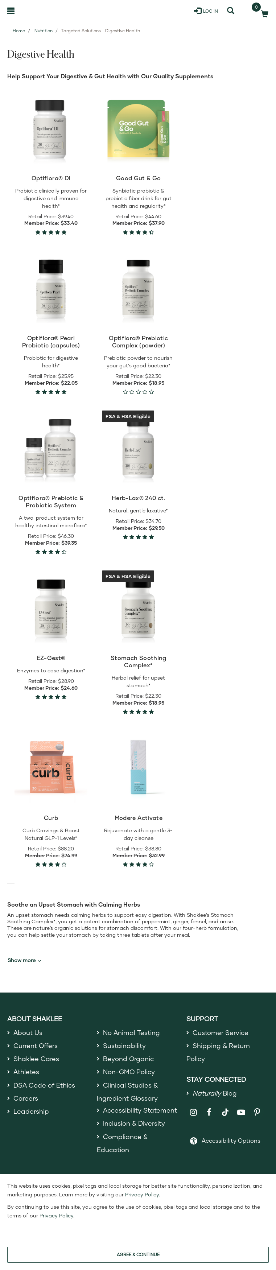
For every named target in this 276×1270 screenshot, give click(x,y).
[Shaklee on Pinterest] (257, 1112)
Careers (25, 1098)
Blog (215, 1093)
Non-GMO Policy (129, 1072)
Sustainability (124, 1046)
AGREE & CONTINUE (138, 1254)
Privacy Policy (142, 1194)
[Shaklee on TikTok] (225, 1108)
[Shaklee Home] (42, 11)
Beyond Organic (128, 1059)
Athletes (26, 1072)
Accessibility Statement (140, 1110)
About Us (28, 1032)
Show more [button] (24, 960)
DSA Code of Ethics (44, 1085)
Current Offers (35, 1046)
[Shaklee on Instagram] (193, 1112)
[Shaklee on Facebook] (209, 1112)
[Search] (231, 11)
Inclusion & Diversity (134, 1123)
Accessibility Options (231, 1140)
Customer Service (220, 1032)
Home (19, 30)
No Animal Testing (131, 1032)
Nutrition (43, 30)
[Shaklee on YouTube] (241, 1112)
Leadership (31, 1112)
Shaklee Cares (36, 1059)
